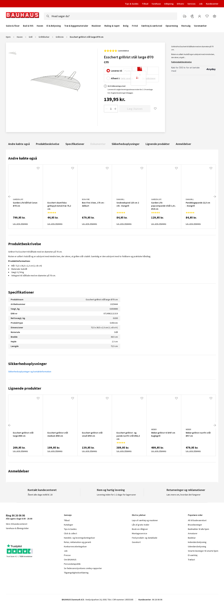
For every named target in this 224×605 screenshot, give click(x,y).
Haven (40, 25)
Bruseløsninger (195, 524)
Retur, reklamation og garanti (77, 542)
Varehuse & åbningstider (17, 528)
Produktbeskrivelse (47, 144)
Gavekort (136, 542)
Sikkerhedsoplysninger (125, 144)
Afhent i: (115, 78)
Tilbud (145, 3)
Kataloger (68, 524)
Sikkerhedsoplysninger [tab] (27, 363)
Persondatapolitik (72, 564)
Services (191, 3)
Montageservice (139, 533)
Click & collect (70, 533)
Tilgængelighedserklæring (76, 572)
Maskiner (96, 25)
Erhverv (180, 3)
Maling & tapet (112, 25)
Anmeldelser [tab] (18, 471)
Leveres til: (117, 70)
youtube (21, 536)
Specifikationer (74, 144)
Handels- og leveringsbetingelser (79, 537)
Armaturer (192, 533)
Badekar (192, 537)
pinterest (29, 536)
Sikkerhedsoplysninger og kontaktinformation (29, 371)
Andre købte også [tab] (22, 158)
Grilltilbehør (44, 36)
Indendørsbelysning (197, 542)
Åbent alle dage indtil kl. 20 (40, 494)
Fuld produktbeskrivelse (181, 62)
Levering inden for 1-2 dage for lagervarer (116, 494)
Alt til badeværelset (197, 520)
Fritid (135, 25)
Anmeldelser (183, 144)
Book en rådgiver (140, 529)
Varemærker (200, 25)
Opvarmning (172, 25)
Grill (30, 36)
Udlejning (168, 3)
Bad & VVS (28, 25)
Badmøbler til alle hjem (198, 529)
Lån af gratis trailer (140, 524)
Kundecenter (212, 3)
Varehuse (156, 3)
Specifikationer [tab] (21, 292)
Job (201, 3)
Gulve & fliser (13, 25)
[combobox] (110, 16)
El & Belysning (54, 25)
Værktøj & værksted (151, 25)
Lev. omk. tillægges (20, 224)
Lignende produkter (158, 144)
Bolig (125, 25)
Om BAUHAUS (70, 559)
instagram (14, 536)
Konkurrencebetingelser (75, 546)
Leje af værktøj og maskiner (145, 520)
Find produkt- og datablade (144, 537)
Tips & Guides (131, 3)
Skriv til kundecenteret (16, 524)
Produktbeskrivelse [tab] (24, 243)
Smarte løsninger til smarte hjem (203, 550)
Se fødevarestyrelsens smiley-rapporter (83, 568)
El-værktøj (192, 555)
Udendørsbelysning (197, 546)
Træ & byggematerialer (76, 25)
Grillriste (60, 36)
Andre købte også (19, 144)
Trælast (191, 559)
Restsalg (186, 25)
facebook (7, 536)
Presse (67, 555)
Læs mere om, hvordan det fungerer (184, 494)
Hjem (8, 36)
